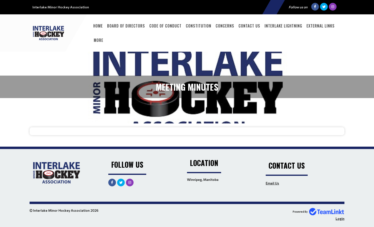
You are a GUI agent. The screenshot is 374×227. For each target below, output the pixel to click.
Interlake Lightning (283, 26)
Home (98, 26)
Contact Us (249, 26)
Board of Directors (126, 26)
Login (340, 218)
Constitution (198, 26)
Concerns (225, 26)
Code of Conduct (165, 26)
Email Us (272, 183)
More (98, 40)
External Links (320, 26)
